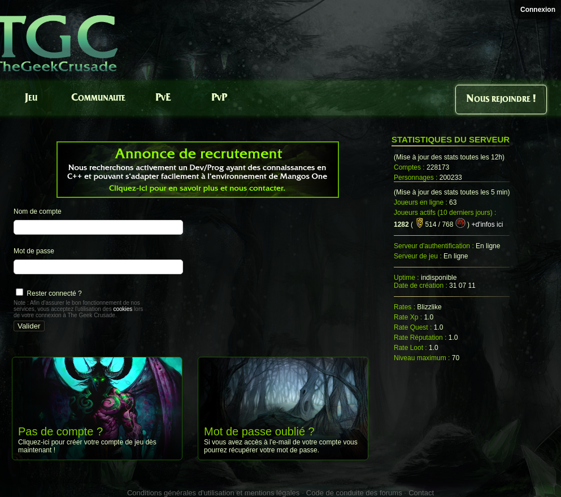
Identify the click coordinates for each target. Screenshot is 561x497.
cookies (122, 309)
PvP (219, 98)
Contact (421, 493)
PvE (163, 98)
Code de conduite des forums (354, 493)
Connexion (537, 10)
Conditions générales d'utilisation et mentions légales (213, 493)
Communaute (98, 98)
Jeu (31, 98)
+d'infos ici (487, 224)
